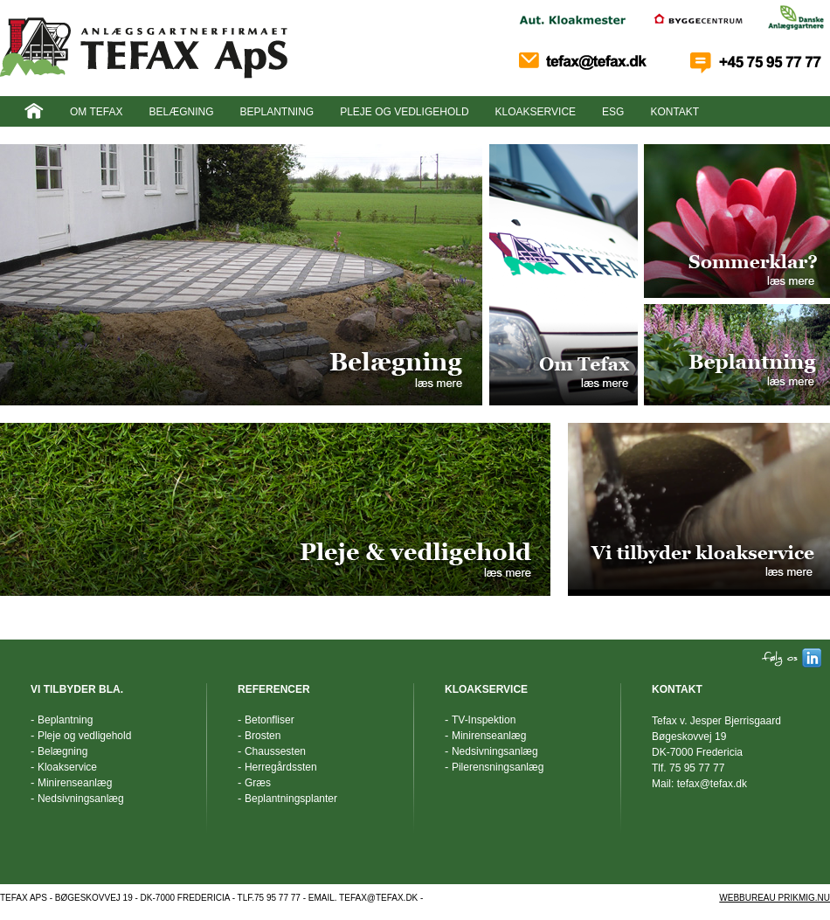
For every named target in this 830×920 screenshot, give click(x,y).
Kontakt (674, 112)
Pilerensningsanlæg (497, 767)
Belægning (181, 112)
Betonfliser (269, 720)
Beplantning (276, 112)
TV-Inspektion (483, 720)
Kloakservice (535, 112)
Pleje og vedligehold (404, 112)
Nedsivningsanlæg (81, 798)
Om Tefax (96, 112)
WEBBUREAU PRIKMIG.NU (774, 898)
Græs (258, 783)
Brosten (262, 736)
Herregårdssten (281, 767)
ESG (613, 112)
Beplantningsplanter (291, 798)
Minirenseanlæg (75, 783)
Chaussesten (275, 751)
